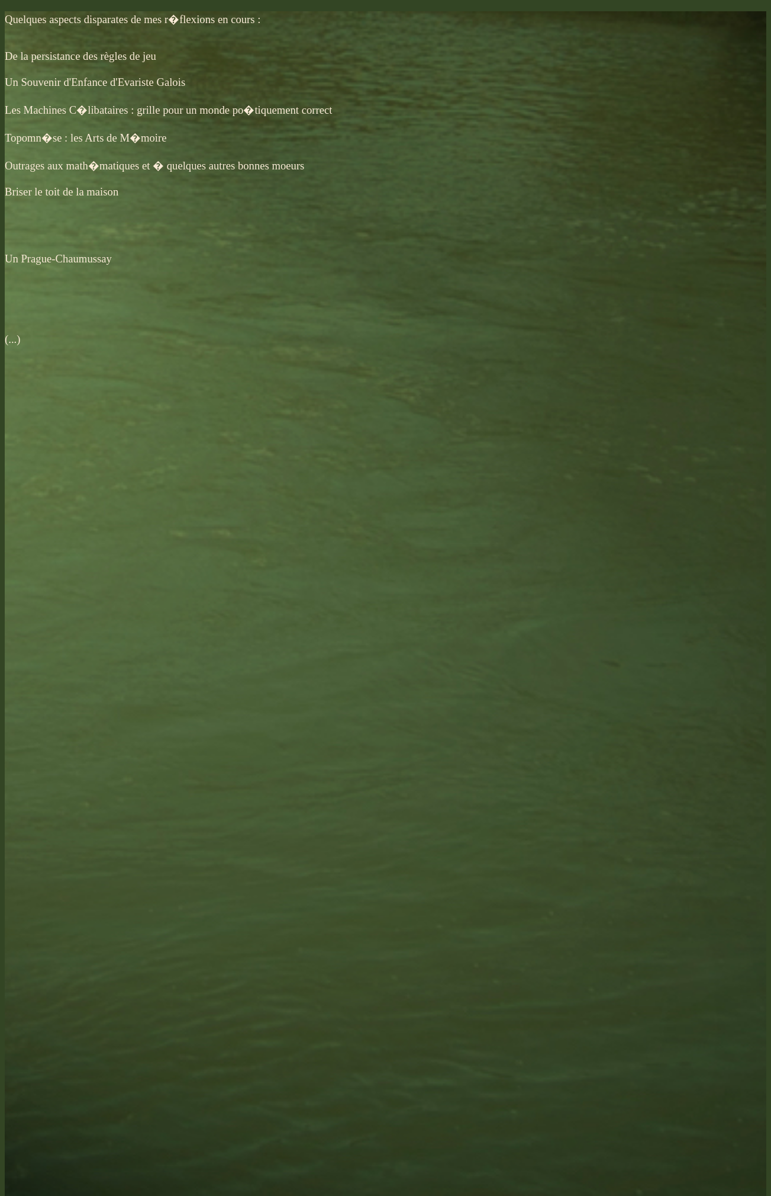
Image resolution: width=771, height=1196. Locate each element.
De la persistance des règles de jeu (80, 56)
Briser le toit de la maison (61, 191)
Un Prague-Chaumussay (58, 258)
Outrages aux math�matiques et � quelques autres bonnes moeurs (154, 165)
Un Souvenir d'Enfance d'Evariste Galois (95, 82)
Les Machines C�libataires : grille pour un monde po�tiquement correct (169, 110)
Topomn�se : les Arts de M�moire (86, 138)
